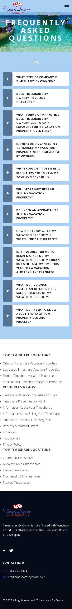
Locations (10, 432)
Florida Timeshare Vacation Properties (29, 376)
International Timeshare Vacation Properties (33, 382)
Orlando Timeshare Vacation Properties (30, 363)
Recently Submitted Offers (20, 426)
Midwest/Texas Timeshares (22, 464)
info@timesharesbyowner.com (26, 577)
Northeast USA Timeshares (21, 476)
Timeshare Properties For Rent (24, 401)
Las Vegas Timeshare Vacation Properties (31, 369)
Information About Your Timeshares (27, 407)
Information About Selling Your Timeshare (31, 414)
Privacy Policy (12, 444)
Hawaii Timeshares (16, 470)
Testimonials (11, 438)
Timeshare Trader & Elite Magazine (27, 420)
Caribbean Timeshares (18, 458)
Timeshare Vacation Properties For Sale (30, 395)
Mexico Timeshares (16, 482)
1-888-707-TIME (17, 570)
